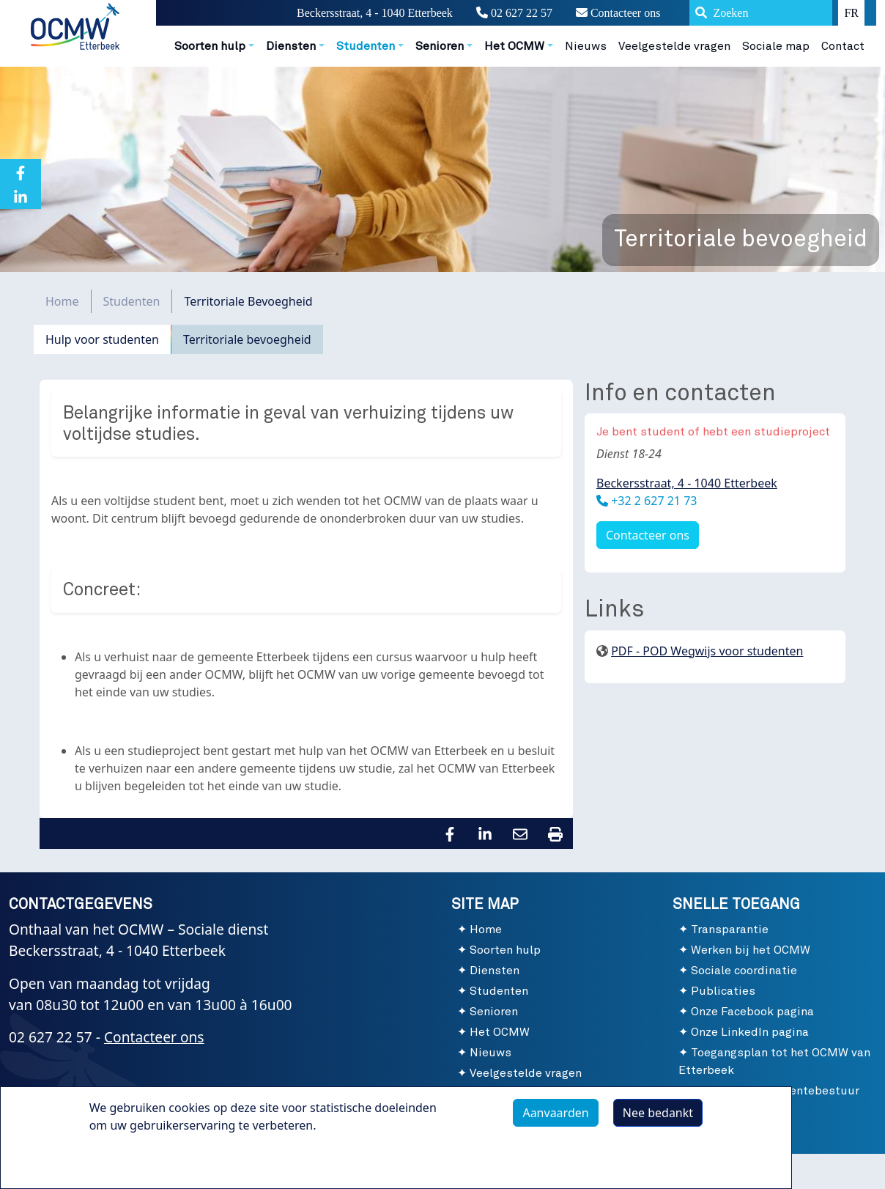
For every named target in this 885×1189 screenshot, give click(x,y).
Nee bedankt (658, 1115)
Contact (842, 46)
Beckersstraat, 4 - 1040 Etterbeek (686, 483)
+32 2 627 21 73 (652, 501)
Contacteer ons (618, 13)
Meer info (131, 1161)
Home (62, 301)
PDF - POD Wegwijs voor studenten (707, 651)
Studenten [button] (365, 46)
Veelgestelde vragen (674, 46)
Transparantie (730, 929)
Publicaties (723, 991)
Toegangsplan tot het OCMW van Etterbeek (774, 1061)
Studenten (131, 301)
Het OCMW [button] (514, 46)
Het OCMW (500, 1032)
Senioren (494, 1011)
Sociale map (776, 46)
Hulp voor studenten (102, 339)
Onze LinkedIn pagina (750, 1032)
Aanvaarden (555, 1115)
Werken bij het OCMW (750, 950)
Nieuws (586, 46)
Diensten (494, 970)
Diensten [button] (291, 46)
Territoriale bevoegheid (247, 339)
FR (851, 13)
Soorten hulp (505, 950)
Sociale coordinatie (744, 970)
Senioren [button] (439, 46)
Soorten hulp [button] (209, 46)
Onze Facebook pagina (752, 1011)
